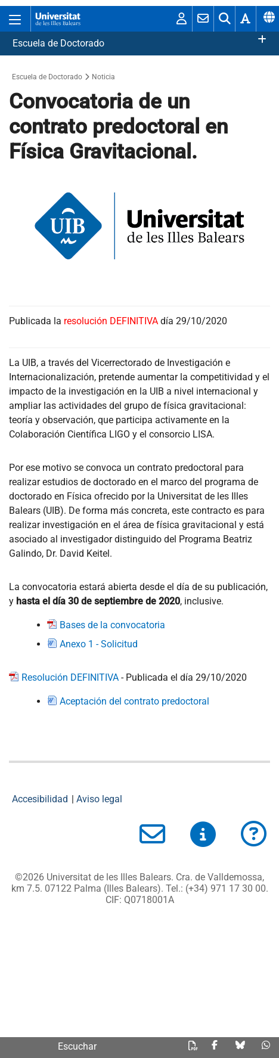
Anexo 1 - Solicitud (99, 644)
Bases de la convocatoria (112, 625)
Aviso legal (99, 799)
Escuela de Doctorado (58, 43)
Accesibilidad (40, 799)
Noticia (103, 77)
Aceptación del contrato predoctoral (134, 701)
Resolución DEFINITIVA (70, 677)
